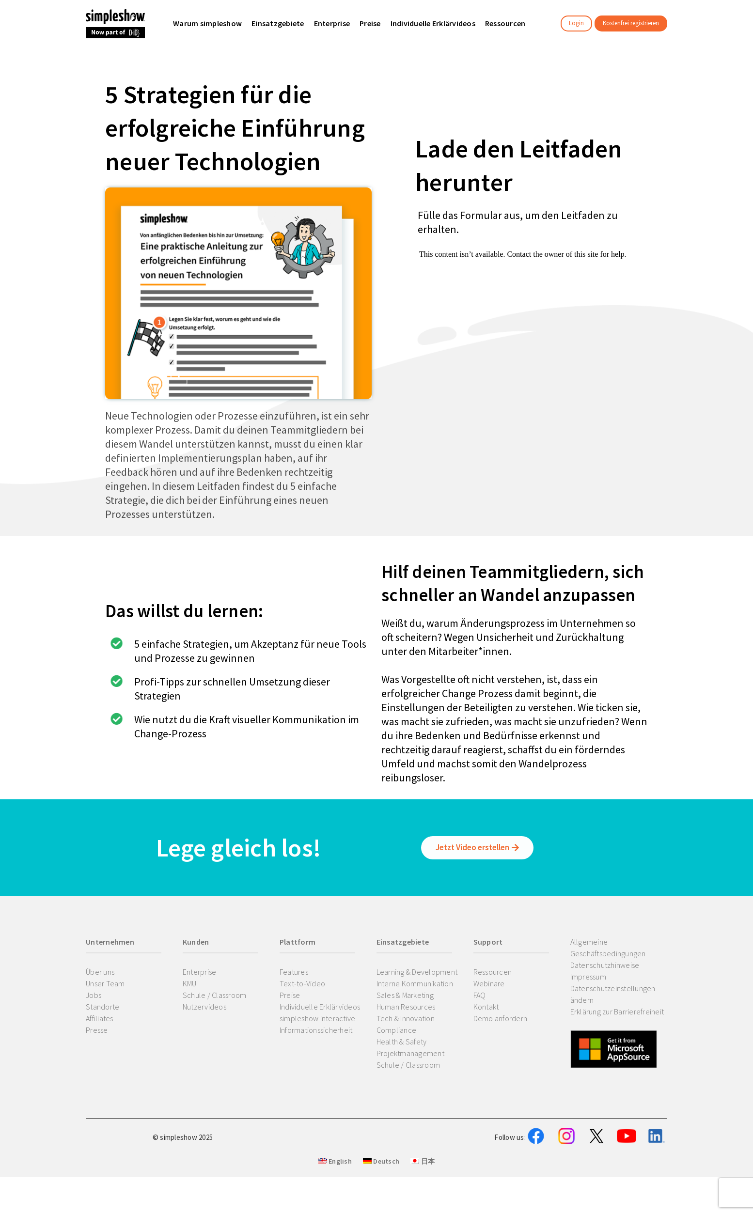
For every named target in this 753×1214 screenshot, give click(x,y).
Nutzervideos (204, 1007)
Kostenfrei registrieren (631, 23)
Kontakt (486, 1007)
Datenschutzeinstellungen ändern (613, 994)
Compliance (396, 1030)
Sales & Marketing (405, 995)
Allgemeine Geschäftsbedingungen (608, 947)
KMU (190, 983)
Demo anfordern (500, 1018)
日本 (422, 1209)
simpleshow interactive (318, 1018)
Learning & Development (417, 972)
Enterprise (200, 972)
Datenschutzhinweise (605, 965)
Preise (290, 995)
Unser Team (105, 983)
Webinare (489, 983)
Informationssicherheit (316, 1030)
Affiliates (99, 1018)
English (335, 1209)
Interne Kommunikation (414, 983)
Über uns (100, 972)
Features (294, 972)
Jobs (93, 995)
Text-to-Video (302, 983)
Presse (97, 1030)
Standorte (102, 1007)
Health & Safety (401, 1041)
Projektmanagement (410, 1053)
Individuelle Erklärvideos (320, 1007)
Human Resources (406, 1007)
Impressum (588, 976)
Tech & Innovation (405, 1018)
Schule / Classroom (215, 995)
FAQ (479, 995)
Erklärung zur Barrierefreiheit (617, 1011)
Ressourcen (492, 972)
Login (576, 23)
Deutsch (381, 1209)
